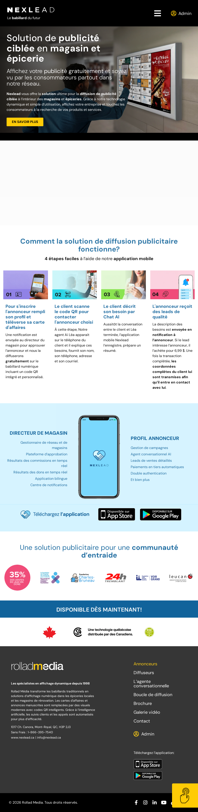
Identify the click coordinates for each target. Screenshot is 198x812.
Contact (142, 721)
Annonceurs (145, 664)
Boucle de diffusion (153, 694)
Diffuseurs (144, 672)
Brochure (143, 703)
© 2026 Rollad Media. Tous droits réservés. (43, 802)
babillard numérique (22, 366)
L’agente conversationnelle (151, 684)
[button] (157, 13)
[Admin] (173, 13)
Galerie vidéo (147, 712)
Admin (184, 13)
